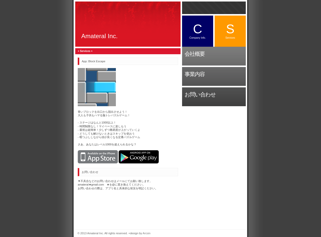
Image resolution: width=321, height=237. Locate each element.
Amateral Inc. (99, 36)
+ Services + (85, 51)
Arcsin (146, 233)
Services (230, 30)
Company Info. (197, 30)
